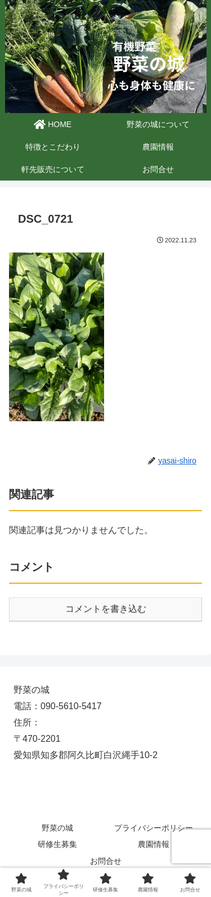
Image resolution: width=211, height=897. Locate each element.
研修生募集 (57, 844)
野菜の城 (57, 827)
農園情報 (153, 844)
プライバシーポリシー (153, 827)
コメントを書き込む (105, 609)
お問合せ (106, 861)
